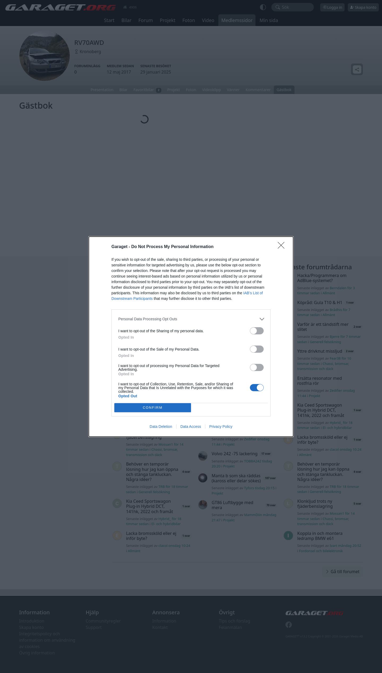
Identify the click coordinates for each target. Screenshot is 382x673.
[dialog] (191, 336)
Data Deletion (161, 426)
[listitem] (191, 319)
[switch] (257, 330)
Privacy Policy (220, 426)
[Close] (283, 247)
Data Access (190, 426)
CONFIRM (153, 407)
